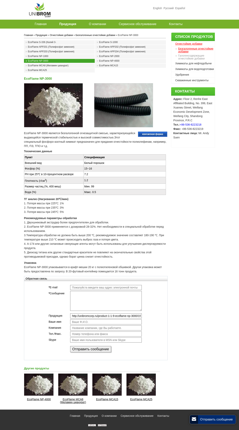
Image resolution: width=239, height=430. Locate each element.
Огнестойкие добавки (188, 43)
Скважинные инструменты (192, 80)
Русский (169, 8)
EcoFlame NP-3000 (38, 60)
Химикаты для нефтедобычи (193, 63)
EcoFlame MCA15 (108, 65)
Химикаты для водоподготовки (194, 69)
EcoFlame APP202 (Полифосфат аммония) (122, 46)
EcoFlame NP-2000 (109, 56)
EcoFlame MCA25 (37, 70)
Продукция (41, 35)
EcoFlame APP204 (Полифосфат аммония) (122, 51)
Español (179, 8)
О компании (109, 415)
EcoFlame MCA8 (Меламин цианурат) (48, 65)
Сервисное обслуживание (137, 415)
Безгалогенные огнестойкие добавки (195, 50)
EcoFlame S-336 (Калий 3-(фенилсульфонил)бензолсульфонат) (48, 42)
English (157, 8)
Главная (28, 35)
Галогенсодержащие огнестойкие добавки (191, 57)
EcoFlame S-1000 (108, 42)
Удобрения (182, 74)
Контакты (185, 91)
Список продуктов (194, 37)
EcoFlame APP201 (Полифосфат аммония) (51, 46)
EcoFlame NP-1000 (38, 56)
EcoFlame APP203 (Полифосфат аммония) (51, 51)
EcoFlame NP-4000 (109, 60)
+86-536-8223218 (190, 124)
